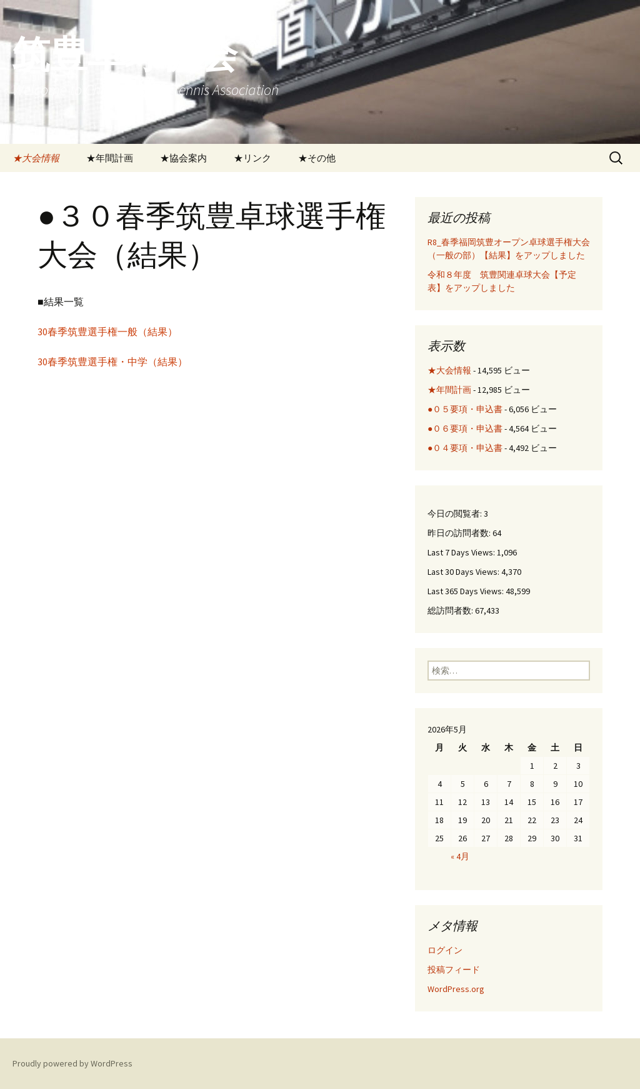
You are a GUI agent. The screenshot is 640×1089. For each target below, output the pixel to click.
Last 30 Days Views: (464, 571)
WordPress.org (456, 989)
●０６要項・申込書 (465, 428)
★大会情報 (35, 158)
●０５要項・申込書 (465, 409)
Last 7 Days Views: (462, 552)
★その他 (317, 158)
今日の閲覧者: (456, 513)
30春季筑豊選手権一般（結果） (108, 331)
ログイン (445, 950)
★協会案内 (183, 158)
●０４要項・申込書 (465, 447)
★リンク (252, 158)
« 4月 (460, 856)
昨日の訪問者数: (460, 533)
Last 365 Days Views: (467, 591)
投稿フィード (454, 969)
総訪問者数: (451, 610)
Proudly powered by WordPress (72, 1063)
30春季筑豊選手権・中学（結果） (113, 361)
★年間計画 (109, 158)
